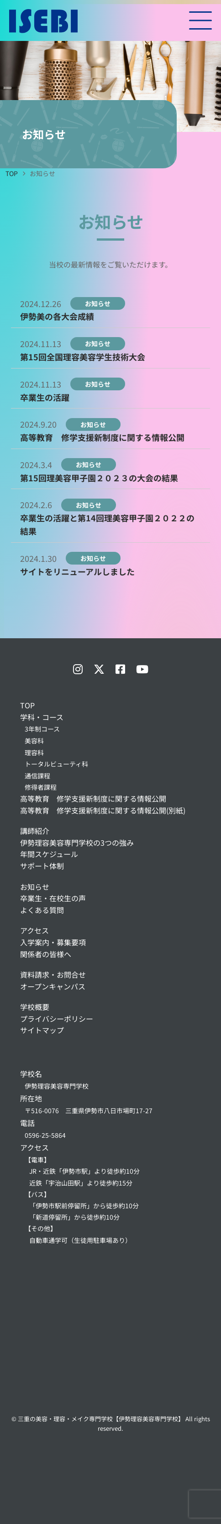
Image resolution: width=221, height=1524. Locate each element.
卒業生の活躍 (44, 397)
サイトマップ (42, 1029)
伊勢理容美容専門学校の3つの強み (77, 842)
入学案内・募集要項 (53, 942)
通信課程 (37, 775)
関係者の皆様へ (45, 954)
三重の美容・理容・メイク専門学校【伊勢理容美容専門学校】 (101, 1418)
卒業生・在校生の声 (53, 898)
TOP (27, 705)
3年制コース (42, 728)
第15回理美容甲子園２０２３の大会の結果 (99, 478)
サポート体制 (42, 865)
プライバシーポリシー (56, 1018)
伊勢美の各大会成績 (57, 316)
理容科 (34, 752)
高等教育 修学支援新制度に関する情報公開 (102, 437)
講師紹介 (34, 830)
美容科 (34, 740)
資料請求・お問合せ (53, 974)
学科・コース (41, 717)
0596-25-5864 (45, 1135)
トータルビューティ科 (56, 763)
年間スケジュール (49, 853)
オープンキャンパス (52, 986)
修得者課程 (41, 787)
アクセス (34, 930)
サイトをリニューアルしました (77, 571)
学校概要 (34, 1006)
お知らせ (34, 886)
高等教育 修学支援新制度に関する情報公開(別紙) (102, 810)
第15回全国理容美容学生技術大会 (82, 357)
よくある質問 (42, 909)
